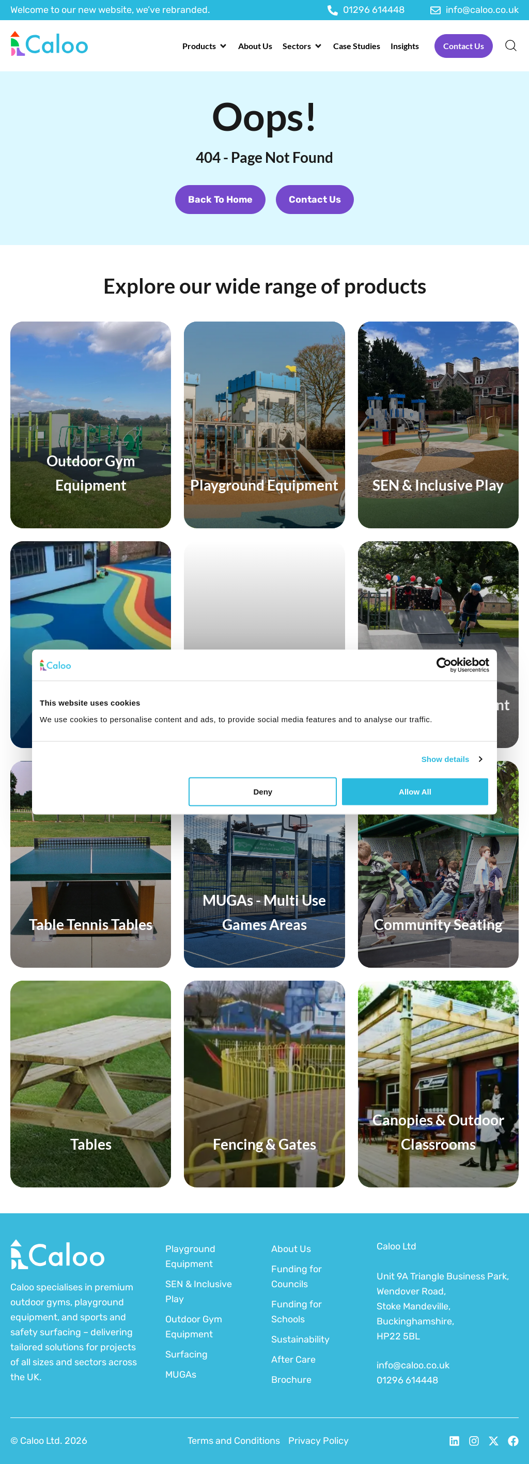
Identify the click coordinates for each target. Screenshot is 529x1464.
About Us (291, 1249)
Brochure (291, 1379)
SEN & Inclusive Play (198, 1291)
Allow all (415, 791)
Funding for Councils (296, 1276)
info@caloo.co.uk (413, 1365)
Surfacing (186, 1354)
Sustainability (300, 1339)
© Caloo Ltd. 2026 (48, 1440)
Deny (263, 791)
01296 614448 (407, 1380)
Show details (446, 759)
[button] (205, 46)
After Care (293, 1359)
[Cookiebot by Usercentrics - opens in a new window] (444, 665)
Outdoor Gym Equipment (193, 1327)
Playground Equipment (190, 1256)
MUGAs (180, 1374)
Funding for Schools (296, 1312)
